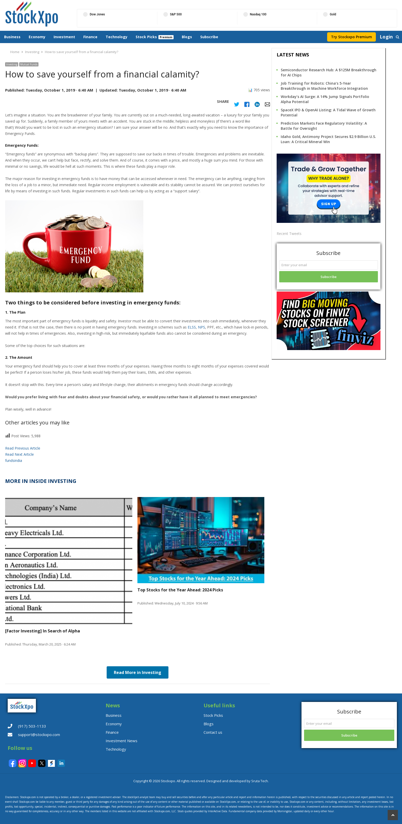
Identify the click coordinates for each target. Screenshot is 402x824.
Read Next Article (19, 454)
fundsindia (13, 460)
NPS (201, 327)
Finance (90, 36)
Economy (37, 36)
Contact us (213, 732)
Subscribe (209, 36)
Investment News (121, 740)
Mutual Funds (28, 64)
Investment (64, 36)
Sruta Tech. (260, 781)
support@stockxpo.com (39, 734)
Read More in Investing (137, 672)
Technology (116, 36)
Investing (11, 64)
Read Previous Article (22, 448)
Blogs (187, 36)
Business (12, 36)
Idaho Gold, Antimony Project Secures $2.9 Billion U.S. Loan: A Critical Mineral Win (328, 139)
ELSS (192, 327)
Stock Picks (146, 36)
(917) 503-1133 (32, 726)
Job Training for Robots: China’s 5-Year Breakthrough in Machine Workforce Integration (324, 86)
